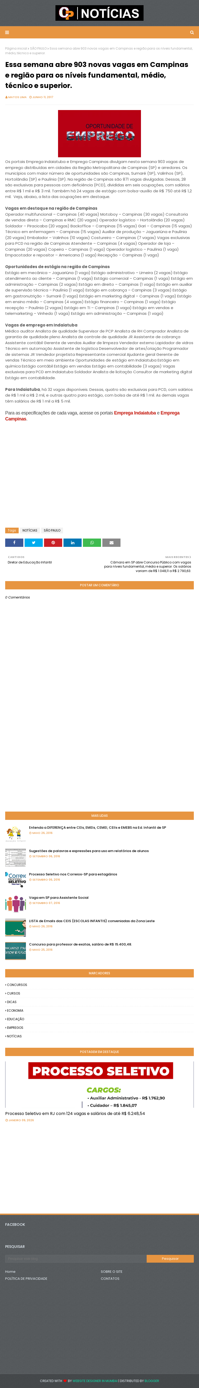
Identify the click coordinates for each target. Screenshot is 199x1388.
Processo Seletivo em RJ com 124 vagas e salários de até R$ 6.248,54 (75, 1114)
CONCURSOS (17, 985)
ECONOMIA (15, 1010)
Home (10, 1271)
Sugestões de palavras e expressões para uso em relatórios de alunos (89, 850)
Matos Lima (17, 97)
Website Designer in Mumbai (95, 1381)
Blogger (152, 1381)
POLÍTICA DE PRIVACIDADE (26, 1278)
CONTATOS (110, 1278)
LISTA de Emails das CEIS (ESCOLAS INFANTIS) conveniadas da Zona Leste (92, 920)
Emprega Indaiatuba (135, 413)
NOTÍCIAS (30, 530)
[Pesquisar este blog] (76, 1259)
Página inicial (16, 48)
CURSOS (13, 993)
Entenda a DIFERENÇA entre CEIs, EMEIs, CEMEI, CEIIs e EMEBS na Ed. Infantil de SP (97, 827)
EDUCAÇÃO (15, 1019)
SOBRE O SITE (112, 1271)
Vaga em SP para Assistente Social (59, 897)
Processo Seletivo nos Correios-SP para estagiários (73, 874)
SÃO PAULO (38, 48)
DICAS (12, 1002)
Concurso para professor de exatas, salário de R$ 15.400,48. (80, 944)
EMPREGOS (15, 1027)
